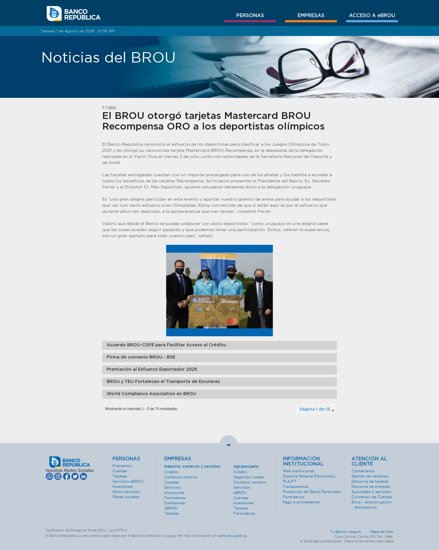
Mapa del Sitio (381, 532)
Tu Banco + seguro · (349, 532)
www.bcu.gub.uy (232, 536)
